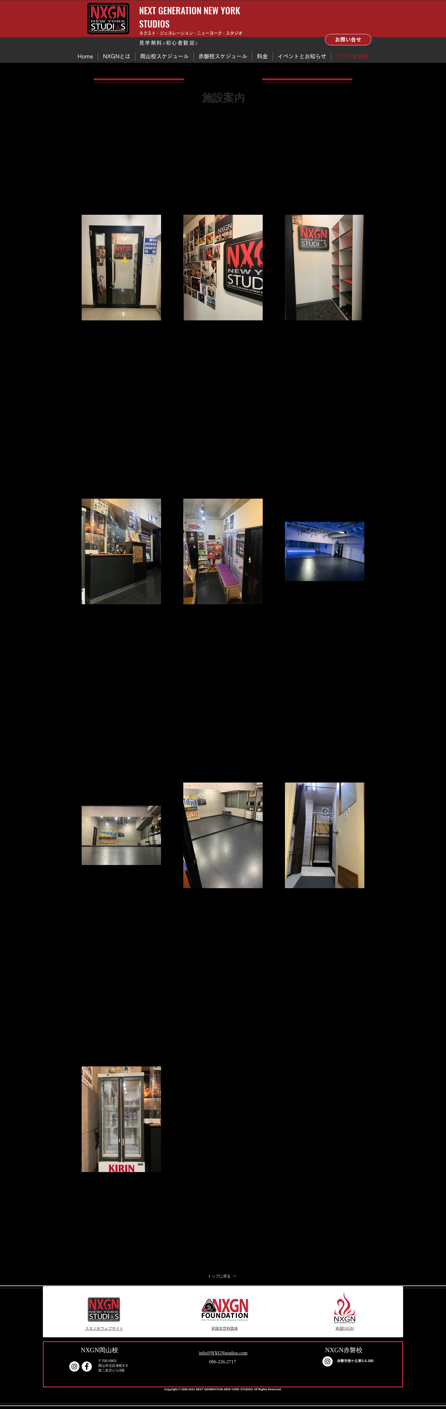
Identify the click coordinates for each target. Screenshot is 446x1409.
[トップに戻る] (222, 1276)
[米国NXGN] (344, 1328)
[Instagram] (74, 1366)
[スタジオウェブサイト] (104, 1328)
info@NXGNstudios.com (223, 1352)
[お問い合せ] (348, 39)
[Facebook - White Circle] (87, 1366)
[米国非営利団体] (224, 1328)
